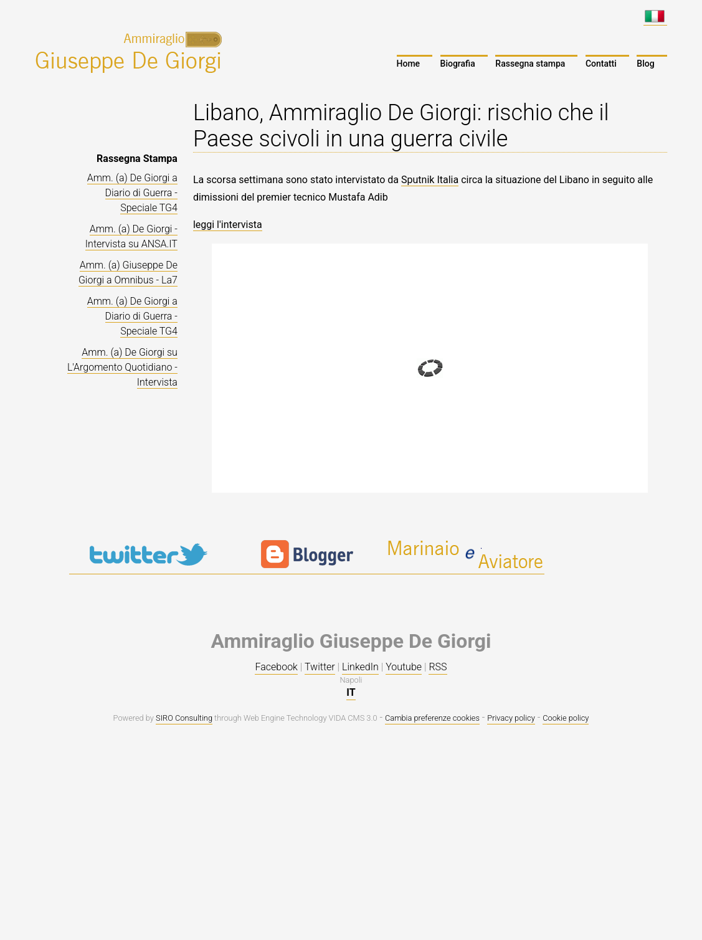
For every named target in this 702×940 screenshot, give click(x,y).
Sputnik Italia (429, 180)
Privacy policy (510, 718)
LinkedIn (360, 667)
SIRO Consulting (184, 718)
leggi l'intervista (227, 224)
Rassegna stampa (530, 64)
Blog (645, 64)
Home (408, 64)
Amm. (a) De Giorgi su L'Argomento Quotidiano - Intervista (122, 367)
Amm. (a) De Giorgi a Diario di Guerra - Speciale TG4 (132, 193)
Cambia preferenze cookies (432, 718)
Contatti (601, 64)
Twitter (320, 667)
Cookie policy (566, 718)
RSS (438, 667)
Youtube (404, 667)
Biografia (457, 64)
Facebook (276, 667)
